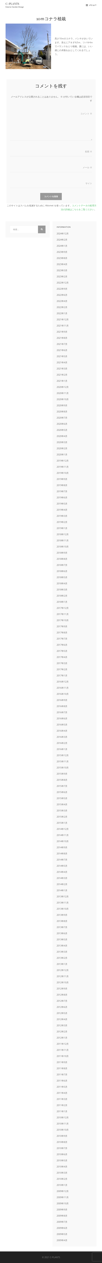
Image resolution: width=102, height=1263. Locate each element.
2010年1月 (62, 1185)
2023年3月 (62, 270)
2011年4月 (62, 1092)
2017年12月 (63, 608)
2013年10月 (63, 908)
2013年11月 (63, 902)
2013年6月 (62, 933)
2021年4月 (62, 362)
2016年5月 (62, 724)
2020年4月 (62, 436)
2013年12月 (63, 896)
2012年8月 (62, 994)
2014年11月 (63, 835)
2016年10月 (63, 693)
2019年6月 (62, 497)
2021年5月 (62, 356)
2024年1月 (62, 245)
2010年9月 (62, 1135)
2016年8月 (62, 706)
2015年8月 (62, 779)
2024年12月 (63, 233)
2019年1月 (62, 528)
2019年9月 (62, 479)
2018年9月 (62, 552)
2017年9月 (62, 626)
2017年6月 (62, 644)
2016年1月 (62, 749)
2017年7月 (62, 638)
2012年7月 (62, 1000)
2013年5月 (62, 939)
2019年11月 (63, 466)
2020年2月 (62, 448)
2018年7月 (62, 565)
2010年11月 (63, 1123)
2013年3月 (62, 951)
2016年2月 (62, 743)
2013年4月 (62, 945)
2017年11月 (63, 614)
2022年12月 (63, 282)
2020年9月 (62, 405)
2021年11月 (63, 325)
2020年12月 (63, 387)
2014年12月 (63, 829)
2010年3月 (62, 1172)
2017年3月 (62, 663)
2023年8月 (62, 258)
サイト (88, 183)
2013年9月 (62, 914)
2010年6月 (62, 1154)
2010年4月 (62, 1166)
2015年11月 (63, 761)
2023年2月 (62, 276)
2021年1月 (62, 380)
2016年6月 (62, 718)
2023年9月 (62, 251)
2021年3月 (62, 368)
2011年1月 (62, 1111)
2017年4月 (62, 657)
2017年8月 (62, 632)
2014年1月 (62, 890)
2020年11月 (63, 393)
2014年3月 (62, 878)
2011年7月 (62, 1074)
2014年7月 (62, 859)
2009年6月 (62, 1228)
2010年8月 (62, 1142)
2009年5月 (62, 1234)
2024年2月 (62, 239)
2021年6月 (62, 350)
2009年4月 (62, 1240)
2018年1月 (62, 601)
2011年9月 (62, 1062)
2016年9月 (62, 700)
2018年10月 (63, 546)
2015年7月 (62, 786)
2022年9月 (62, 288)
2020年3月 (62, 442)
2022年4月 (62, 301)
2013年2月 (62, 957)
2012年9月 (62, 988)
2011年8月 (62, 1068)
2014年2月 (62, 884)
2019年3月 (62, 515)
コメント (86, 113)
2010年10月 (63, 1129)
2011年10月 (63, 1056)
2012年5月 (62, 1013)
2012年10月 (63, 982)
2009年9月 (62, 1209)
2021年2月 (62, 374)
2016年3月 (62, 736)
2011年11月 (63, 1050)
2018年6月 (62, 571)
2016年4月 (62, 730)
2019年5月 (62, 503)
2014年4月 (62, 871)
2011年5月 (62, 1086)
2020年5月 (62, 430)
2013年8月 (62, 921)
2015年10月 (63, 767)
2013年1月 (62, 964)
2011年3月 (62, 1099)
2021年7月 (62, 344)
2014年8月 (62, 853)
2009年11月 (63, 1197)
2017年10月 (63, 620)
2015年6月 (62, 792)
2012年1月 (62, 1037)
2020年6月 (62, 423)
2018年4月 (62, 583)
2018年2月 (62, 595)
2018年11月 (63, 540)
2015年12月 (63, 755)
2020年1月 (62, 454)
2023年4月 (62, 264)
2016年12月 (63, 681)
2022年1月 (62, 313)
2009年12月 (63, 1191)
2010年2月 (62, 1178)
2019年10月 (63, 472)
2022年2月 (62, 307)
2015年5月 (62, 798)
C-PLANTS (12, 3)
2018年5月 (62, 577)
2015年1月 (62, 822)
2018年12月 (63, 534)
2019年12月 (63, 460)
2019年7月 (62, 491)
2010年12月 (63, 1117)
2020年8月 (62, 411)
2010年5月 (62, 1160)
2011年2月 (62, 1105)
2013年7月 (62, 927)
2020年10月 (63, 399)
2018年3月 (62, 589)
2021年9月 (62, 331)
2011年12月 (63, 1043)
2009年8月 (62, 1215)
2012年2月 (62, 1031)
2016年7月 (62, 712)
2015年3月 (62, 810)
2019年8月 (62, 485)
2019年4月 (62, 509)
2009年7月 (62, 1221)
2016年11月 (63, 687)
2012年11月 (63, 976)
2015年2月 (62, 816)
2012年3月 (62, 1025)
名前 (88, 151)
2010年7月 (62, 1148)
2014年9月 (62, 847)
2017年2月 (62, 669)
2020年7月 (62, 417)
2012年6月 (62, 1007)
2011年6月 (62, 1080)
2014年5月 (62, 865)
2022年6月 (62, 294)
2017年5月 (62, 650)
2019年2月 (62, 522)
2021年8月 (62, 337)
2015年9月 (62, 773)
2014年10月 (63, 841)
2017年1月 (62, 675)
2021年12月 (63, 319)
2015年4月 (62, 804)
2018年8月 (62, 558)
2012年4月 (62, 1019)
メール (87, 167)
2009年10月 (63, 1203)
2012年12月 (63, 970)
